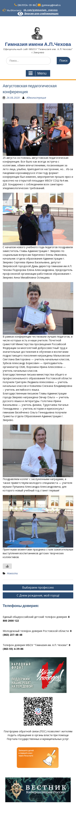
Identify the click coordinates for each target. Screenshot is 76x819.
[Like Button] (7, 566)
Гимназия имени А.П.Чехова (38, 44)
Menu (37, 73)
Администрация (36, 97)
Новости (12, 573)
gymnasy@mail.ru (51, 5)
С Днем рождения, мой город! (38, 595)
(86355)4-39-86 (27, 5)
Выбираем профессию (38, 587)
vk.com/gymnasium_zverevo (40, 10)
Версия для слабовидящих (38, 13)
